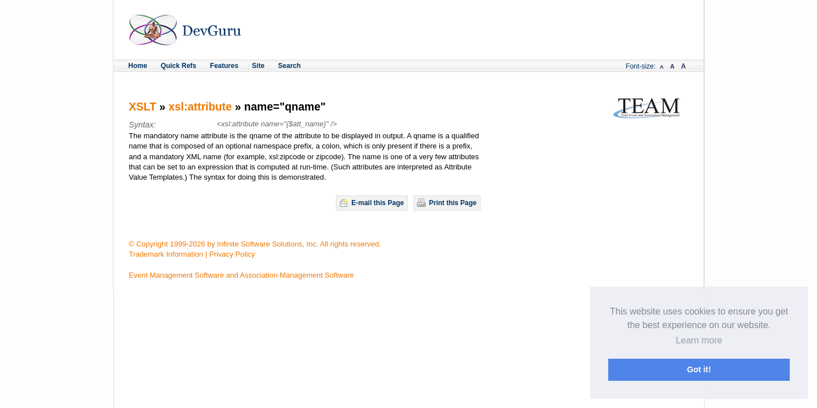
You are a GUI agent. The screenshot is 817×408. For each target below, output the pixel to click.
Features (224, 66)
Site (258, 66)
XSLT (142, 106)
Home (137, 66)
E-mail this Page (377, 203)
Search (289, 66)
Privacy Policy (232, 254)
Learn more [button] (699, 340)
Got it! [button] (699, 369)
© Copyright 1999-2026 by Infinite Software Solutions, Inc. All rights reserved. (255, 244)
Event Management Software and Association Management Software (241, 275)
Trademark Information (166, 254)
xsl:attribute (200, 106)
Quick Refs (178, 66)
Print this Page (453, 203)
